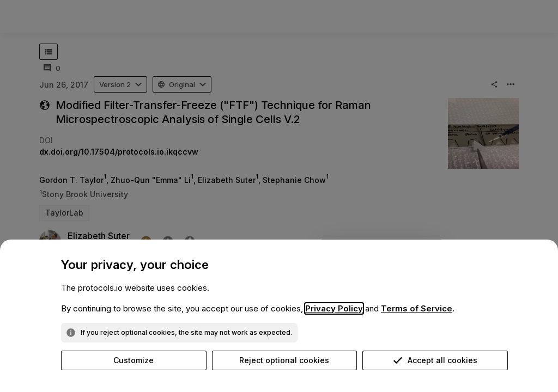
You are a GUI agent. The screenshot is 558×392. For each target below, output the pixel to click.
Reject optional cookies (284, 360)
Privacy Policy (334, 308)
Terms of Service (416, 308)
